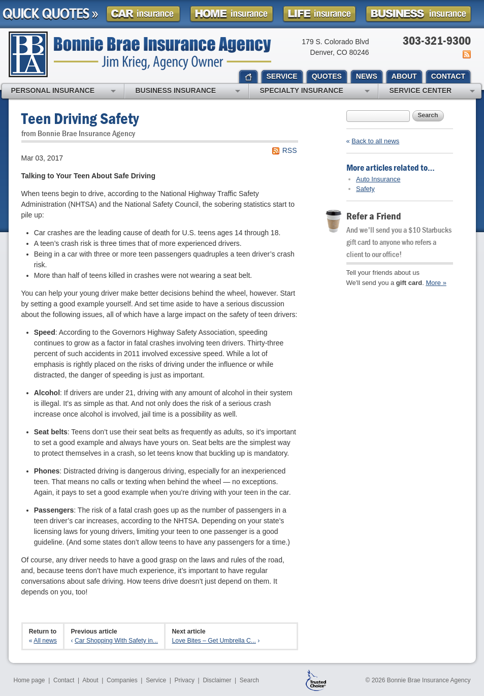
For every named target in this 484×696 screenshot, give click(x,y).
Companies (122, 680)
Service (156, 680)
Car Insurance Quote (143, 14)
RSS (289, 150)
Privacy (185, 680)
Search (428, 115)
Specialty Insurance (315, 91)
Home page (29, 680)
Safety (365, 189)
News (466, 54)
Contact (63, 680)
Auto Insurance (378, 179)
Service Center (432, 91)
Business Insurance (188, 91)
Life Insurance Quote (319, 14)
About (90, 680)
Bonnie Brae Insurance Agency (140, 54)
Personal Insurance (63, 91)
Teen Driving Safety (80, 118)
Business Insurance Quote (418, 14)
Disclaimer (217, 680)
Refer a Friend (373, 215)
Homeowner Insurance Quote (231, 14)
